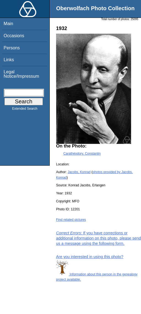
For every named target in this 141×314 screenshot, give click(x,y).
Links (9, 59)
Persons (12, 47)
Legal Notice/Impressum (21, 74)
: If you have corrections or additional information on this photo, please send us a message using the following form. (98, 238)
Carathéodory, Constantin (82, 153)
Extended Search (24, 109)
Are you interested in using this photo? (89, 256)
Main (8, 23)
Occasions (14, 35)
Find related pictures (71, 220)
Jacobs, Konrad (79, 172)
